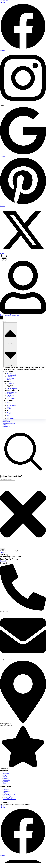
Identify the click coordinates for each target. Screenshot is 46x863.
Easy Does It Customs (9, 315)
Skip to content (4, 0)
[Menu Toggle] (1, 317)
